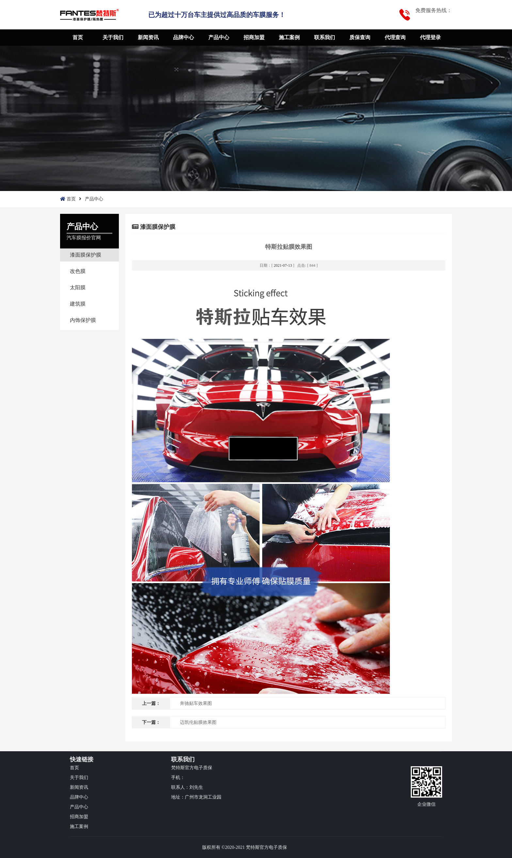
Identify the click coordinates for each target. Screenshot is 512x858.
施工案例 (289, 37)
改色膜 (78, 271)
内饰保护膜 (83, 320)
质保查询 (359, 37)
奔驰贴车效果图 (196, 703)
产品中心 (218, 37)
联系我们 (324, 37)
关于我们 (113, 37)
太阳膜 (78, 287)
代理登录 (430, 37)
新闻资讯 (148, 37)
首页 (77, 37)
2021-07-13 (283, 265)
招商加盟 (254, 37)
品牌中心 (183, 37)
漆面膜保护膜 (85, 255)
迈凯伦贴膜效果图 (198, 722)
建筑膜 (78, 304)
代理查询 (395, 37)
